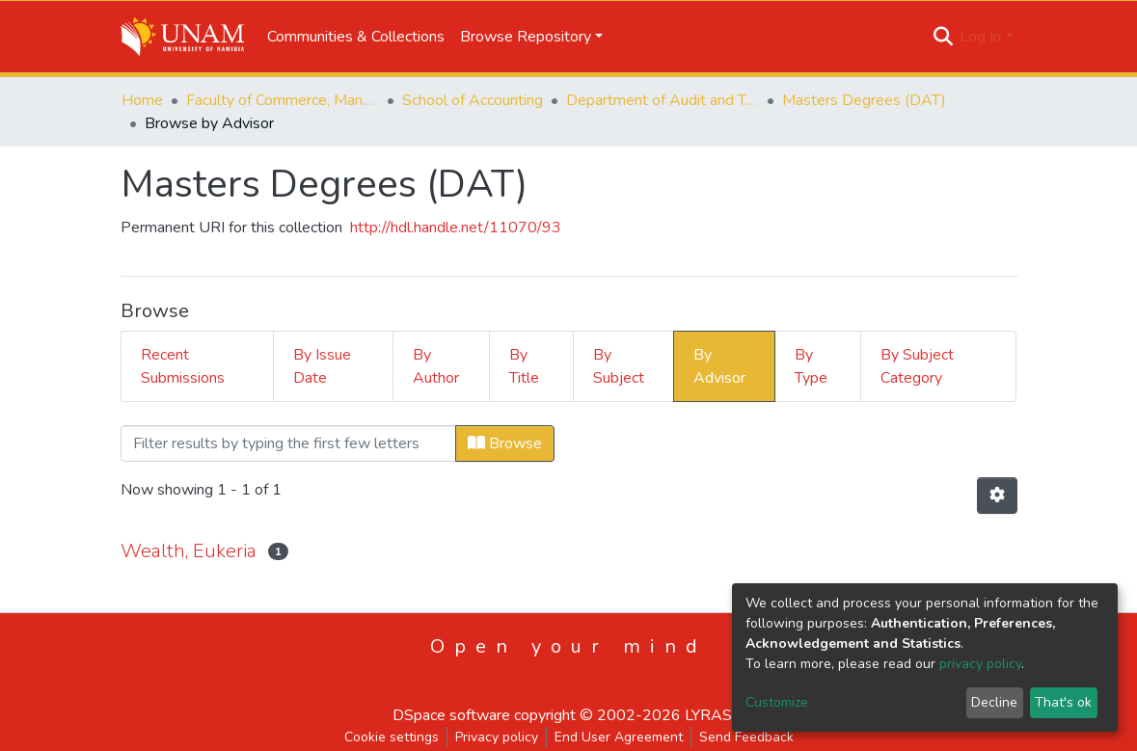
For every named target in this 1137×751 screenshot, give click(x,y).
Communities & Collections (356, 36)
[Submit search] (943, 36)
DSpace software (451, 715)
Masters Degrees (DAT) (864, 100)
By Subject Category (917, 366)
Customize (776, 702)
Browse (505, 443)
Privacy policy (496, 737)
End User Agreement (619, 737)
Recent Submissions (183, 366)
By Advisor (719, 366)
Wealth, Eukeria (189, 551)
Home (142, 100)
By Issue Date (322, 366)
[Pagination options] (997, 495)
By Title (524, 366)
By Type (811, 366)
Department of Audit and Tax (662, 100)
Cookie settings (391, 737)
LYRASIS (715, 715)
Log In (980, 36)
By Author (436, 366)
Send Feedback (746, 737)
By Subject (618, 366)
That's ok (1063, 702)
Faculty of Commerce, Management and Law (282, 100)
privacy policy (980, 664)
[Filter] (288, 443)
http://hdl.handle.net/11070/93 (455, 227)
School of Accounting (472, 100)
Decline (994, 702)
